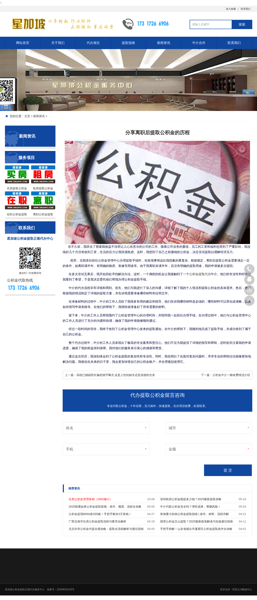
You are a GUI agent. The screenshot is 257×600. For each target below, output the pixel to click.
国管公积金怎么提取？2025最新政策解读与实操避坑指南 (196, 521)
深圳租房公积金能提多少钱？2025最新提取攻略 (190, 499)
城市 (172, 428)
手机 (69, 449)
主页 (27, 116)
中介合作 (198, 43)
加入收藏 (231, 8)
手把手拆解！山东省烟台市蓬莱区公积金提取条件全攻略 (196, 528)
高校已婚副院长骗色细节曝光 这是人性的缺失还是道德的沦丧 (115, 375)
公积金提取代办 (200, 274)
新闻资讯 (163, 43)
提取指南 (128, 43)
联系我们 (246, 8)
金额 (172, 449)
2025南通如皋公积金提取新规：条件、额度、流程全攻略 (105, 506)
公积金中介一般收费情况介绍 (231, 375)
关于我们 (58, 43)
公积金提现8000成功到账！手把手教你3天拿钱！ (100, 514)
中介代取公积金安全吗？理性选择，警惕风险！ (190, 506)
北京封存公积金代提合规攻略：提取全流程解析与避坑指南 (106, 528)
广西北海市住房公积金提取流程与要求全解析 (97, 521)
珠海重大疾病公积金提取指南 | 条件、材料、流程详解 (194, 514)
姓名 (69, 428)
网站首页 (22, 43)
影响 (238, 247)
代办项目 (93, 43)
